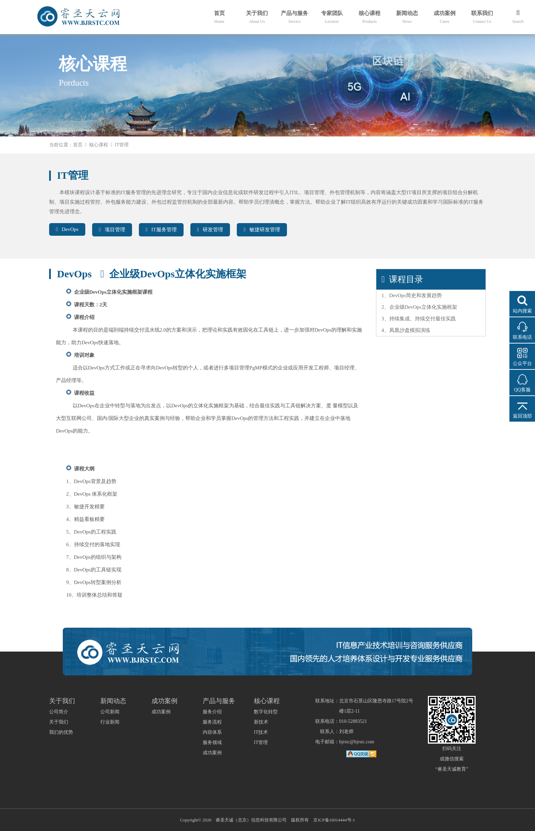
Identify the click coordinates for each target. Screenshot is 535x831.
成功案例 (445, 17)
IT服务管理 (161, 229)
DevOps (67, 229)
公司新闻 (109, 711)
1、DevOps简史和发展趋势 (411, 295)
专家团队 (332, 17)
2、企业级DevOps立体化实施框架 (419, 307)
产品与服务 (294, 17)
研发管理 (210, 229)
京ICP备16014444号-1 (334, 819)
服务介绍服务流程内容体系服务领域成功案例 (212, 732)
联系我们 (482, 17)
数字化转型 (266, 711)
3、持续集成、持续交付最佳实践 (418, 318)
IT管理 (261, 742)
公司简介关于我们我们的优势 (61, 722)
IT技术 (261, 732)
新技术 (261, 722)
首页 (219, 17)
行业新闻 (109, 722)
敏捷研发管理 (262, 229)
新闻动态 (407, 17)
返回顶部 (522, 416)
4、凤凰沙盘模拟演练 (405, 330)
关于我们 (257, 17)
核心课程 (369, 17)
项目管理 (112, 229)
